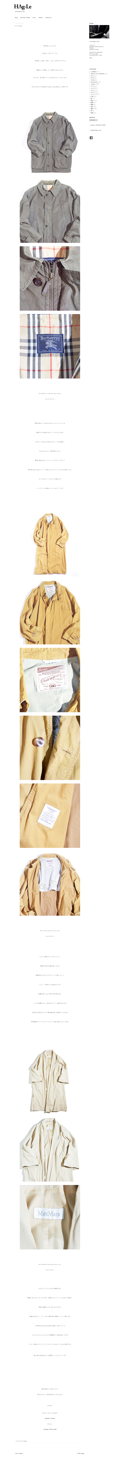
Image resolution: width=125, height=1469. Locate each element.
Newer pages (19, 1453)
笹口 (92, 106)
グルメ (93, 90)
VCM (92, 78)
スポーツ (93, 92)
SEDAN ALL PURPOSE (98, 73)
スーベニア (94, 94)
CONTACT (48, 17)
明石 (92, 100)
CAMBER (93, 71)
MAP (90, 57)
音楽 (92, 113)
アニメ (93, 86)
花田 (92, 108)
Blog (16, 17)
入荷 (92, 96)
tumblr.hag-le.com (96, 130)
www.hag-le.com (20, 11)
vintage (25, 1441)
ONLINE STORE (25, 17)
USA (92, 76)
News (34, 17)
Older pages (80, 1453)
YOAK (93, 80)
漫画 (92, 104)
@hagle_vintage (50, 1418)
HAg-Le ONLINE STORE (98, 125)
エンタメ (93, 88)
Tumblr (40, 17)
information (94, 82)
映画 (92, 102)
